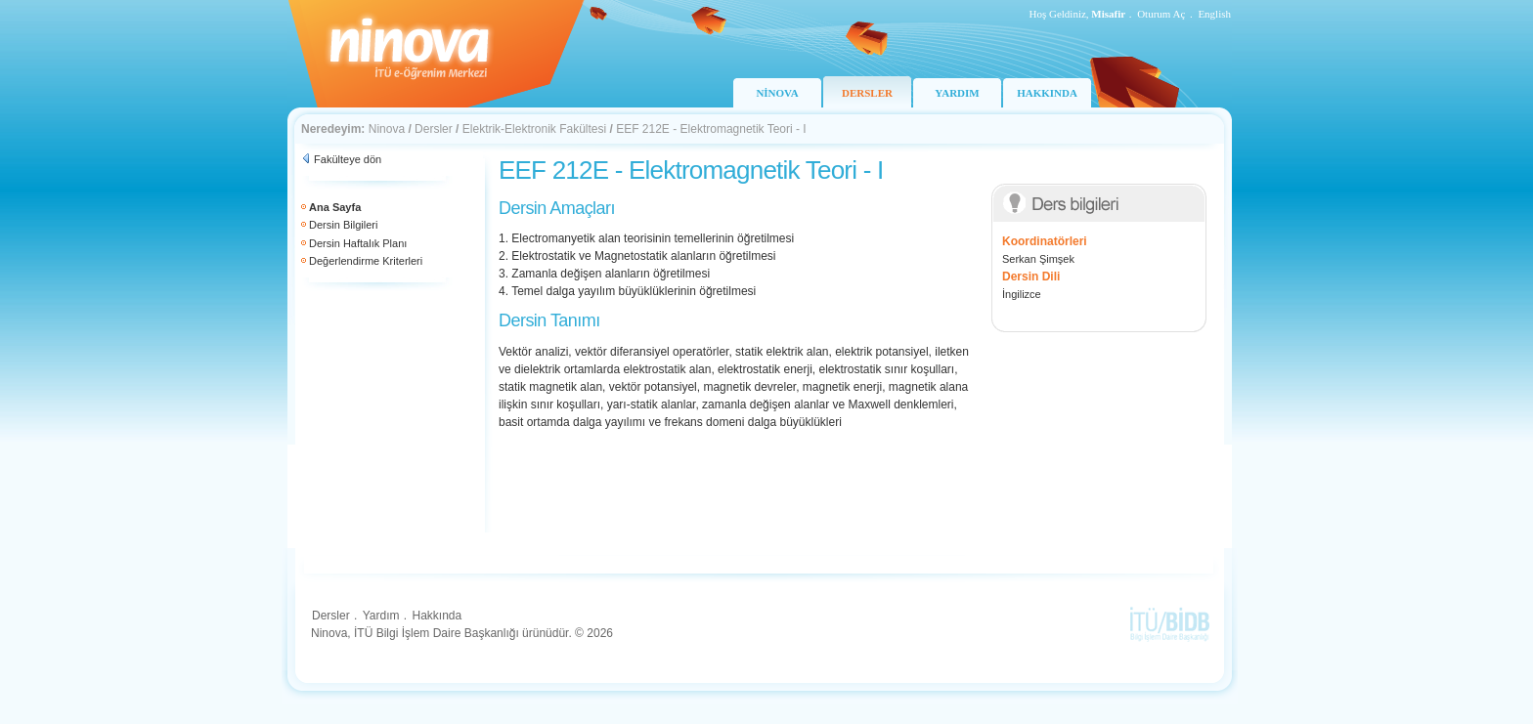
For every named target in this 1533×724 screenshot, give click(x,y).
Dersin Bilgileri (343, 225)
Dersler (434, 129)
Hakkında (436, 615)
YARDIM (957, 93)
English (1214, 14)
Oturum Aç (1161, 14)
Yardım (381, 615)
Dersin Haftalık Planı (358, 243)
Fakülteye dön (347, 159)
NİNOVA (777, 93)
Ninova (387, 129)
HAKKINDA (1047, 93)
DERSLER (867, 93)
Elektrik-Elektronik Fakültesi (534, 129)
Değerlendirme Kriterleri (365, 261)
